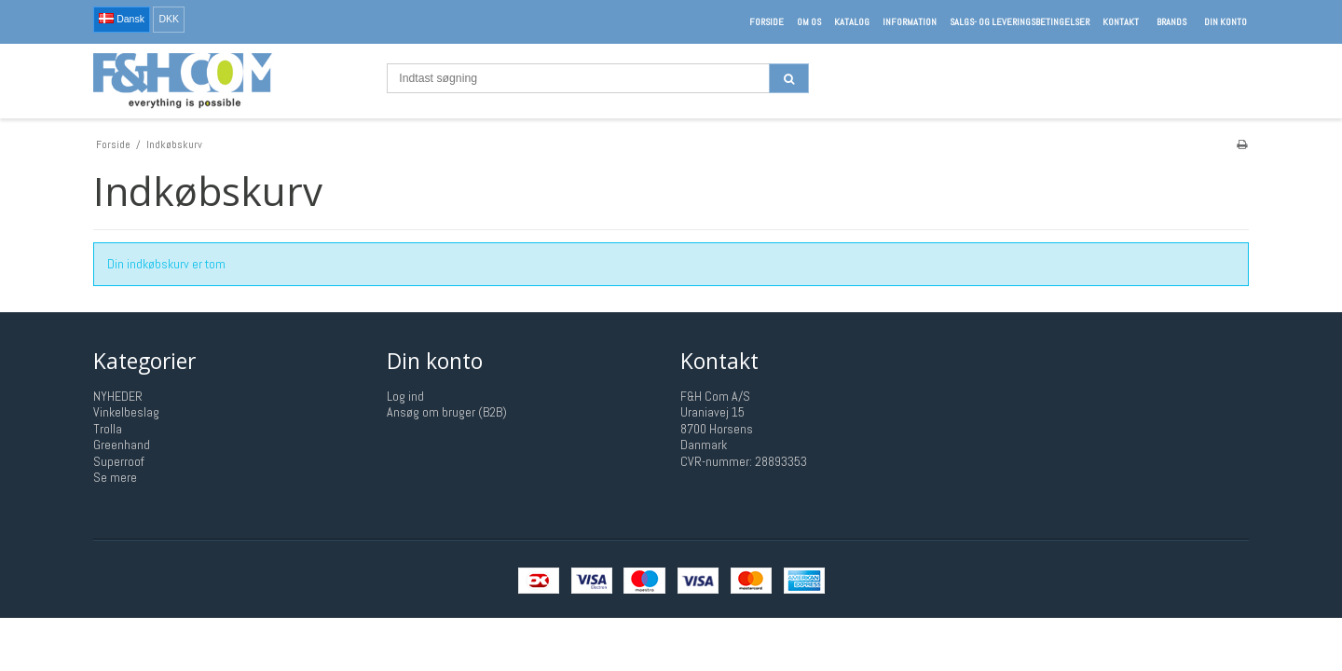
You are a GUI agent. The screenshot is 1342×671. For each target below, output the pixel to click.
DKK (168, 18)
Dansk (121, 18)
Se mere (115, 477)
